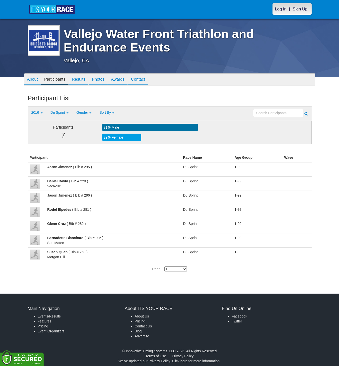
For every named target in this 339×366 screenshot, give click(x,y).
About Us (142, 316)
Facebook (239, 316)
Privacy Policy (183, 356)
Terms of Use (155, 356)
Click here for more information (195, 361)
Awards (126, 80)
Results (83, 80)
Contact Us (143, 326)
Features (44, 321)
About (33, 80)
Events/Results (49, 316)
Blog (138, 331)
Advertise (142, 336)
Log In (281, 9)
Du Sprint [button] (59, 112)
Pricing (43, 326)
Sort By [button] (106, 112)
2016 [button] (37, 112)
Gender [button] (84, 112)
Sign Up (300, 9)
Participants (57, 80)
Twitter (237, 321)
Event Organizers (51, 331)
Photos (104, 80)
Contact (148, 80)
